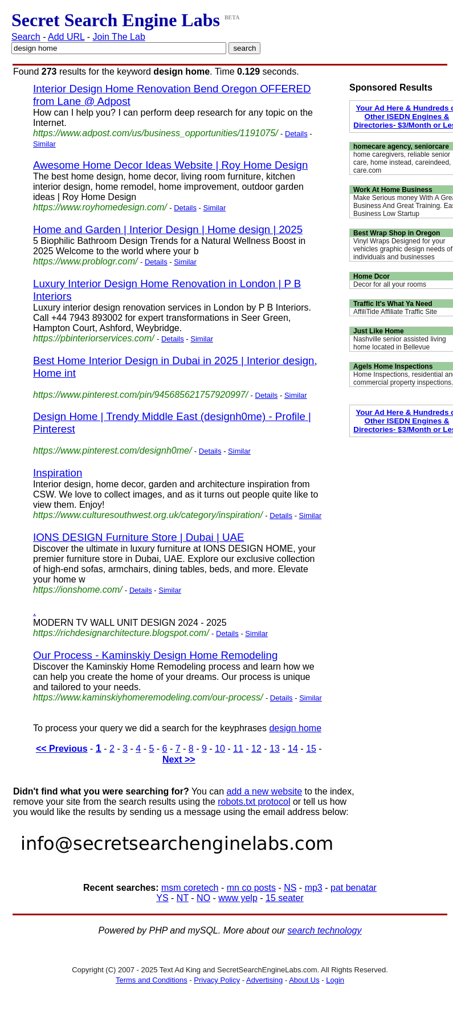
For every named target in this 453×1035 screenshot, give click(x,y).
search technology (325, 930)
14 (293, 748)
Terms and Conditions (151, 980)
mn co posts (251, 888)
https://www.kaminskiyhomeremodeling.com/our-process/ (148, 697)
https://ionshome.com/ (78, 589)
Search (25, 37)
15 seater (285, 898)
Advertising (264, 980)
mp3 (314, 888)
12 (256, 748)
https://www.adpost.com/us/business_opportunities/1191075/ (155, 133)
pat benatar (353, 888)
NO (203, 898)
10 (220, 748)
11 (238, 748)
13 (275, 748)
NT (183, 898)
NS (290, 888)
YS (162, 898)
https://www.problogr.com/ (85, 261)
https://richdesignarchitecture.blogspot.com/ (121, 633)
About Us (304, 980)
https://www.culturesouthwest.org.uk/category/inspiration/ (148, 515)
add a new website (265, 791)
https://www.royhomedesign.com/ (100, 207)
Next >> (178, 759)
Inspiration (57, 473)
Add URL (66, 37)
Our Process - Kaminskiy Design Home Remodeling (155, 655)
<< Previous (62, 748)
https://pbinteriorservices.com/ (93, 338)
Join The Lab (119, 37)
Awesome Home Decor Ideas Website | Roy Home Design (170, 165)
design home (295, 728)
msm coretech (189, 888)
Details (296, 133)
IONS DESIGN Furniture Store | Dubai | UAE (138, 537)
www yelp (237, 898)
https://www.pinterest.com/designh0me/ (112, 450)
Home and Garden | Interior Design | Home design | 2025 (168, 229)
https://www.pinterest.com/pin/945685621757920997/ (140, 395)
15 (311, 748)
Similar (44, 144)
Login (335, 980)
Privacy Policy (217, 980)
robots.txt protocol (254, 801)
